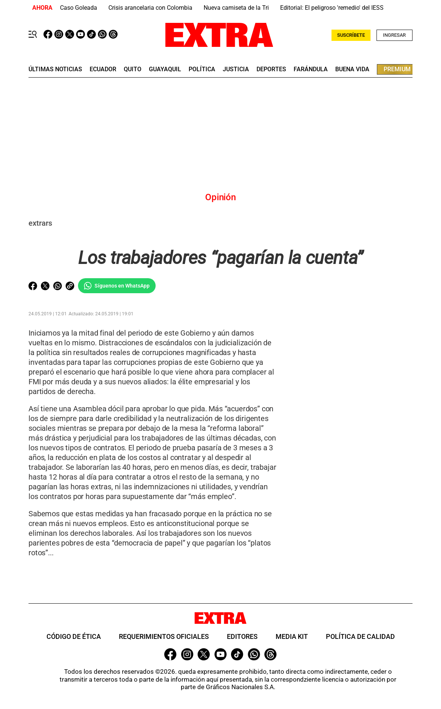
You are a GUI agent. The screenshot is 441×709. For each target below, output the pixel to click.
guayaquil (165, 69)
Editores (242, 636)
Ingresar (394, 35)
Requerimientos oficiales (164, 636)
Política (202, 69)
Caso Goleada (78, 7)
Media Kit (292, 636)
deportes (271, 69)
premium (397, 69)
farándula (311, 69)
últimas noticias (55, 69)
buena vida (352, 69)
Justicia (236, 69)
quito (132, 69)
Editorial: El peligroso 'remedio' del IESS (332, 7)
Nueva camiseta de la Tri (236, 7)
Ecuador (103, 69)
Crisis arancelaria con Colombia (150, 7)
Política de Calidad (360, 636)
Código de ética (73, 636)
